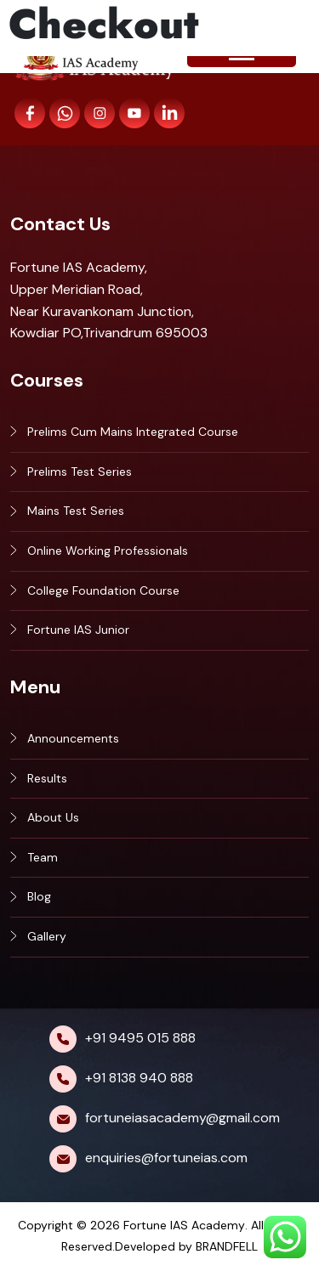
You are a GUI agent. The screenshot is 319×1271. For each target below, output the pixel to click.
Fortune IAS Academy (184, 1225)
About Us (53, 817)
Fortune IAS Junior (78, 629)
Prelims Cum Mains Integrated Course (132, 431)
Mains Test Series (75, 510)
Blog (39, 896)
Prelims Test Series (79, 471)
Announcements (73, 738)
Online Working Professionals (107, 550)
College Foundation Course (103, 590)
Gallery (46, 936)
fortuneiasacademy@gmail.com (182, 1118)
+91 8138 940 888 (139, 1078)
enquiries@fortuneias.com (166, 1157)
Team (42, 857)
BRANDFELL (227, 1246)
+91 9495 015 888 (140, 1038)
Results (47, 778)
